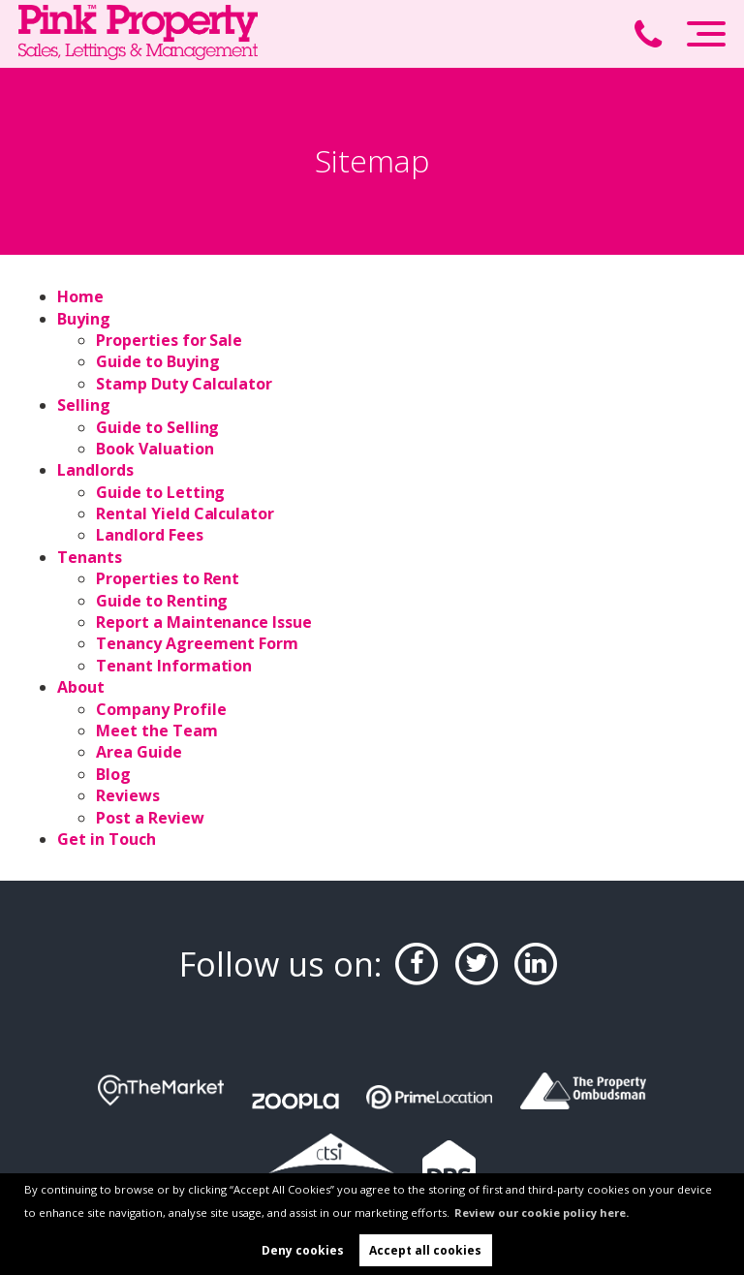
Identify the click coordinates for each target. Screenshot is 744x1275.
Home (80, 296)
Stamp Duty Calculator (184, 383)
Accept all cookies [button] (425, 1250)
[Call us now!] (657, 36)
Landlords (95, 470)
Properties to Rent (167, 578)
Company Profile (161, 709)
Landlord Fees (149, 534)
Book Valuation (154, 448)
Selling (83, 405)
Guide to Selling (157, 427)
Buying (83, 318)
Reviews (128, 795)
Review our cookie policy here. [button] (541, 1212)
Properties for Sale (169, 340)
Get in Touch (106, 839)
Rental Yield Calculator (185, 513)
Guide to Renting (162, 600)
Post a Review (149, 817)
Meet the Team (156, 730)
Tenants (89, 557)
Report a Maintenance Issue (204, 622)
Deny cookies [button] (303, 1250)
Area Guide (139, 751)
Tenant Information (174, 665)
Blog (113, 774)
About (81, 687)
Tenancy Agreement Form (197, 643)
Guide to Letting (160, 492)
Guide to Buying (157, 361)
